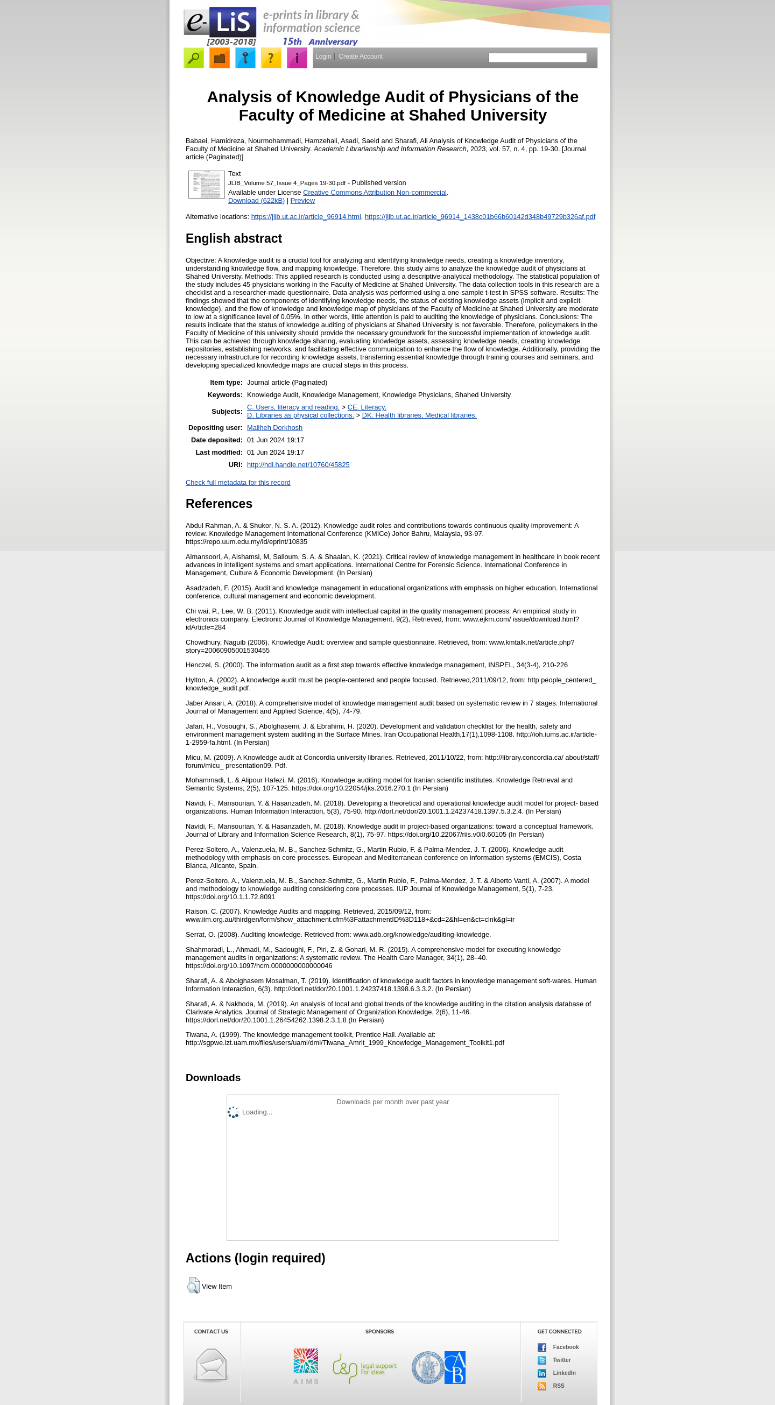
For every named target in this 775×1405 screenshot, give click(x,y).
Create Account (361, 56)
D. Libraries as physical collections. (300, 415)
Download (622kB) (256, 200)
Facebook (558, 1347)
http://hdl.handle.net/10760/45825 (298, 465)
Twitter (554, 1360)
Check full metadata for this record (238, 482)
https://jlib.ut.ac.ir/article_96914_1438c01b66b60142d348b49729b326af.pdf (480, 217)
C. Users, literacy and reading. (293, 407)
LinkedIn (557, 1373)
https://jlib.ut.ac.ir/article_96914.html (306, 217)
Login (323, 56)
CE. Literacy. (367, 407)
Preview (303, 200)
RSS (551, 1386)
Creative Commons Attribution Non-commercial (375, 192)
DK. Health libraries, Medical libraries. (419, 415)
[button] (193, 1285)
